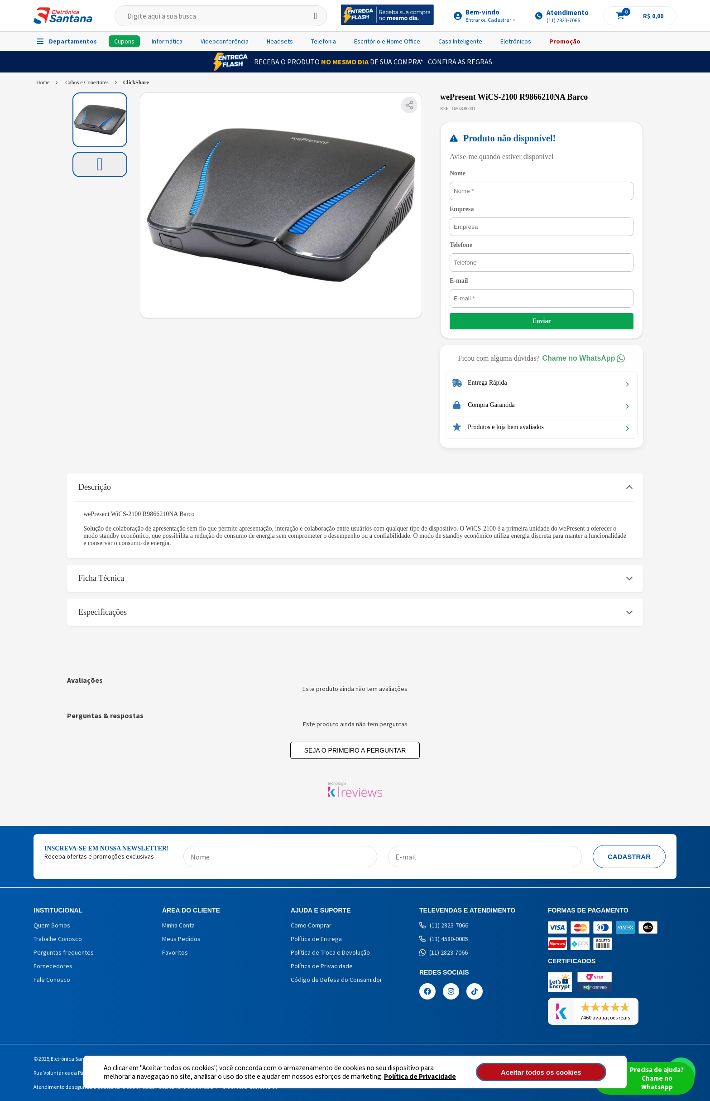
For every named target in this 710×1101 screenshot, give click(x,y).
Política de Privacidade (387, 1076)
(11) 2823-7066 (443, 925)
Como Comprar (311, 925)
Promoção (564, 41)
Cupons (124, 41)
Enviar (541, 321)
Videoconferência (225, 41)
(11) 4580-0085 (443, 939)
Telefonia (323, 41)
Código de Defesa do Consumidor (336, 979)
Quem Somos (52, 925)
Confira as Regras (460, 61)
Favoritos (175, 952)
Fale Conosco (52, 979)
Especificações (102, 612)
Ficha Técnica (101, 578)
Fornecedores (53, 966)
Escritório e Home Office (387, 41)
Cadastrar (629, 856)
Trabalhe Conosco (58, 939)
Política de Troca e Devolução (330, 952)
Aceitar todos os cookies (557, 1072)
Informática (167, 41)
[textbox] (221, 15)
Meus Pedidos (181, 939)
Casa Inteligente (460, 41)
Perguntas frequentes (64, 952)
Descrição (94, 487)
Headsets (280, 41)
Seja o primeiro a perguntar (355, 750)
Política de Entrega (316, 939)
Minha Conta (178, 925)
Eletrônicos (515, 41)
